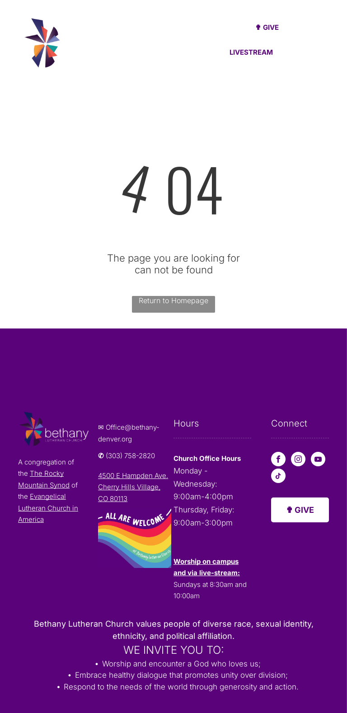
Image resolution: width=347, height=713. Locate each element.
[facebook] (278, 460)
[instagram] (298, 460)
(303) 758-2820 (130, 455)
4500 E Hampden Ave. (133, 475)
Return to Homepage (173, 300)
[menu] (327, 42)
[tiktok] (278, 477)
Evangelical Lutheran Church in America (48, 508)
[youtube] (318, 460)
